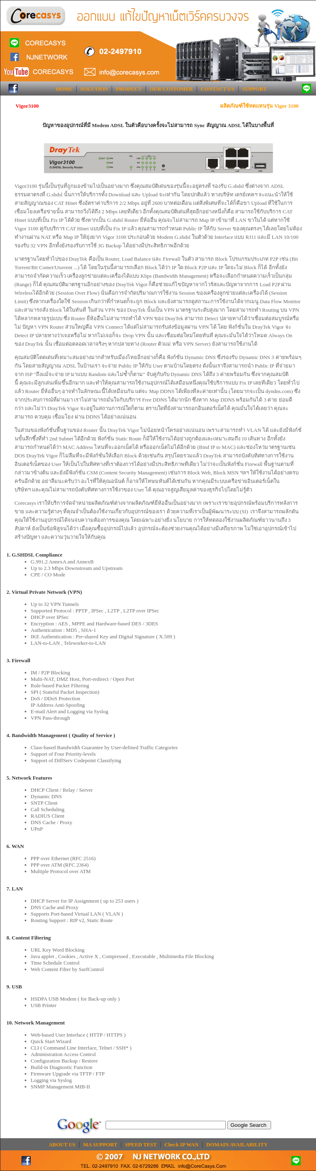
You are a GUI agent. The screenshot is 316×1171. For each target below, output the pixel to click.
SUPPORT (254, 89)
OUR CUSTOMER (171, 89)
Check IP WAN (181, 1144)
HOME (64, 89)
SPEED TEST (141, 1144)
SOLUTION (94, 89)
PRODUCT (129, 89)
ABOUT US (62, 1144)
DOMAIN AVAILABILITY (237, 1144)
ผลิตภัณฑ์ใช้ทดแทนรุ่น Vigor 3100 (259, 106)
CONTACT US (218, 89)
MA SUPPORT (100, 1144)
